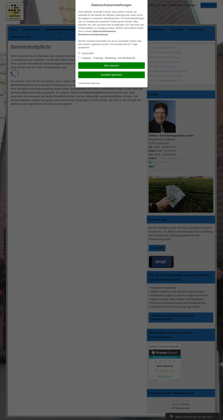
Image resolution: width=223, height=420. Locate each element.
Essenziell (85, 53)
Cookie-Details (84, 83)
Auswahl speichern (111, 74)
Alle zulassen (111, 65)
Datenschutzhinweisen (104, 31)
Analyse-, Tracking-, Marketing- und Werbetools (106, 58)
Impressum (95, 83)
